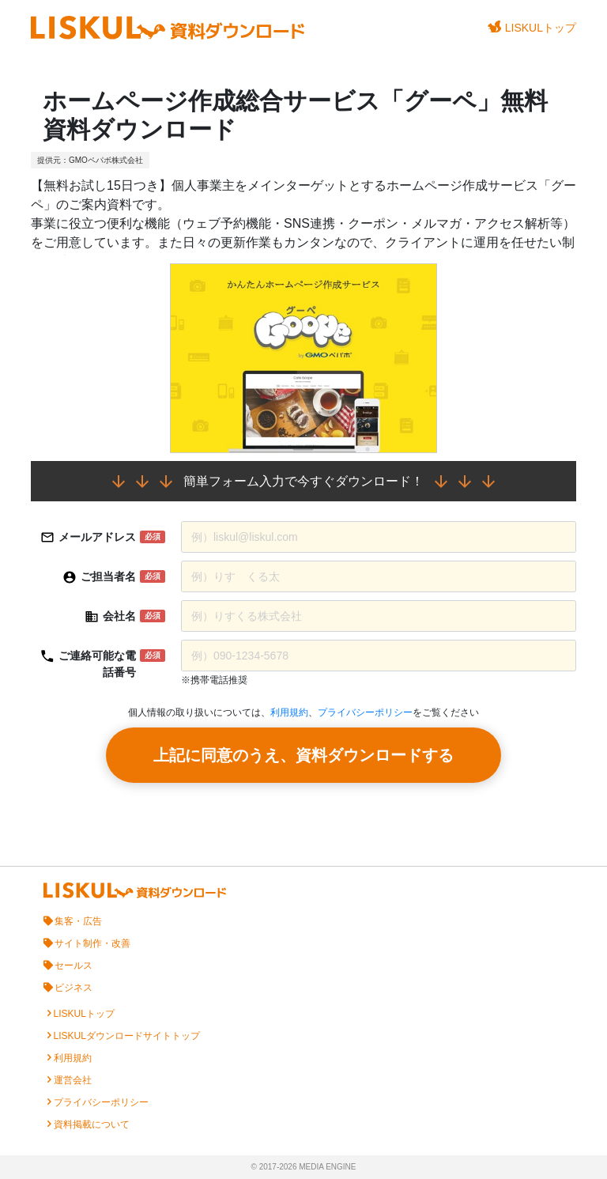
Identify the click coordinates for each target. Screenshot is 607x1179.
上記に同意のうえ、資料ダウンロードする (303, 755)
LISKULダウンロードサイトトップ (127, 1035)
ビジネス (73, 987)
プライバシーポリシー (365, 712)
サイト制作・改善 (92, 943)
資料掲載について (92, 1124)
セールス (73, 965)
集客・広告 (78, 921)
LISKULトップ (532, 27)
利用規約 (289, 712)
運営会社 (73, 1080)
